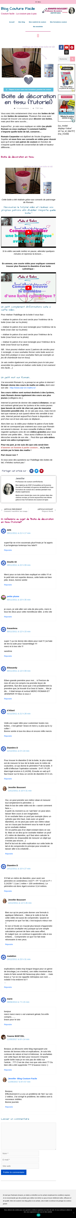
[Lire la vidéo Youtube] (28, 232)
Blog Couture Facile (18, 8)
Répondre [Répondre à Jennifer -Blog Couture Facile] (9, 1107)
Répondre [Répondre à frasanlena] (8, 656)
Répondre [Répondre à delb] (8, 550)
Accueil (11, 22)
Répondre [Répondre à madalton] (8, 987)
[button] (38, 35)
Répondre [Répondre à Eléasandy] (8, 699)
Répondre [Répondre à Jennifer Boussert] (9, 854)
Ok (38, 1215)
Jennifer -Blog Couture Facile (22, 1078)
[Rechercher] (72, 59)
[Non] (74, 1213)
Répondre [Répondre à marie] (8, 1025)
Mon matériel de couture (37, 22)
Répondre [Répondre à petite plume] (8, 617)
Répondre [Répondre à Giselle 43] (8, 585)
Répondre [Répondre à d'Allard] (8, 736)
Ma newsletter (38, 26)
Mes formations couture (58, 22)
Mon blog (21, 22)
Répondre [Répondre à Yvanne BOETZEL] (8, 1070)
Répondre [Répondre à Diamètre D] (8, 779)
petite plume (13, 596)
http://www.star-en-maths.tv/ (23, 388)
